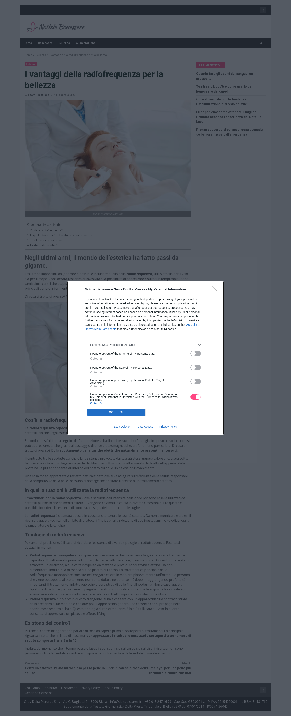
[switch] (195, 353)
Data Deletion (122, 426)
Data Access (145, 426)
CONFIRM (116, 412)
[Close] (215, 290)
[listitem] (145, 345)
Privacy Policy (168, 426)
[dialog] (145, 358)
